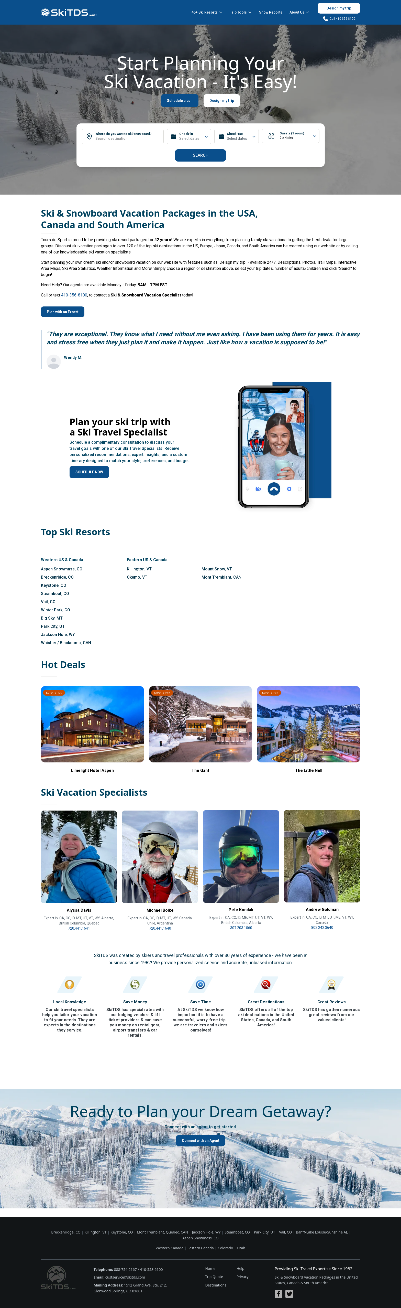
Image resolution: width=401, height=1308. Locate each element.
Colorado (225, 1248)
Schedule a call (180, 101)
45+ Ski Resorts (207, 12)
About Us (299, 12)
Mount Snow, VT (217, 569)
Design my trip (339, 8)
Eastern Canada (200, 1248)
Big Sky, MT (52, 618)
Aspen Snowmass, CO (61, 569)
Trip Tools (241, 12)
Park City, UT (53, 626)
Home (210, 1268)
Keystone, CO (53, 585)
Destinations (215, 1285)
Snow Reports (270, 12)
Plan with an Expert (63, 312)
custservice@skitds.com (125, 1277)
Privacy (243, 1276)
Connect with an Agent (200, 1141)
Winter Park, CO (55, 610)
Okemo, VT (137, 577)
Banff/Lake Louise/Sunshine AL (322, 1232)
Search (200, 155)
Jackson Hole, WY (58, 634)
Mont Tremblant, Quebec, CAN (162, 1232)
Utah (241, 1248)
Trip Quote (214, 1276)
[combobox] (129, 138)
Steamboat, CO (55, 593)
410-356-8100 (345, 18)
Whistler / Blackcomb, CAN (66, 642)
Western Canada (169, 1248)
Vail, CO (48, 601)
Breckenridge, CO (57, 577)
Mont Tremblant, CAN (221, 577)
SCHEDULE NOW (89, 472)
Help (240, 1268)
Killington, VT (139, 569)
